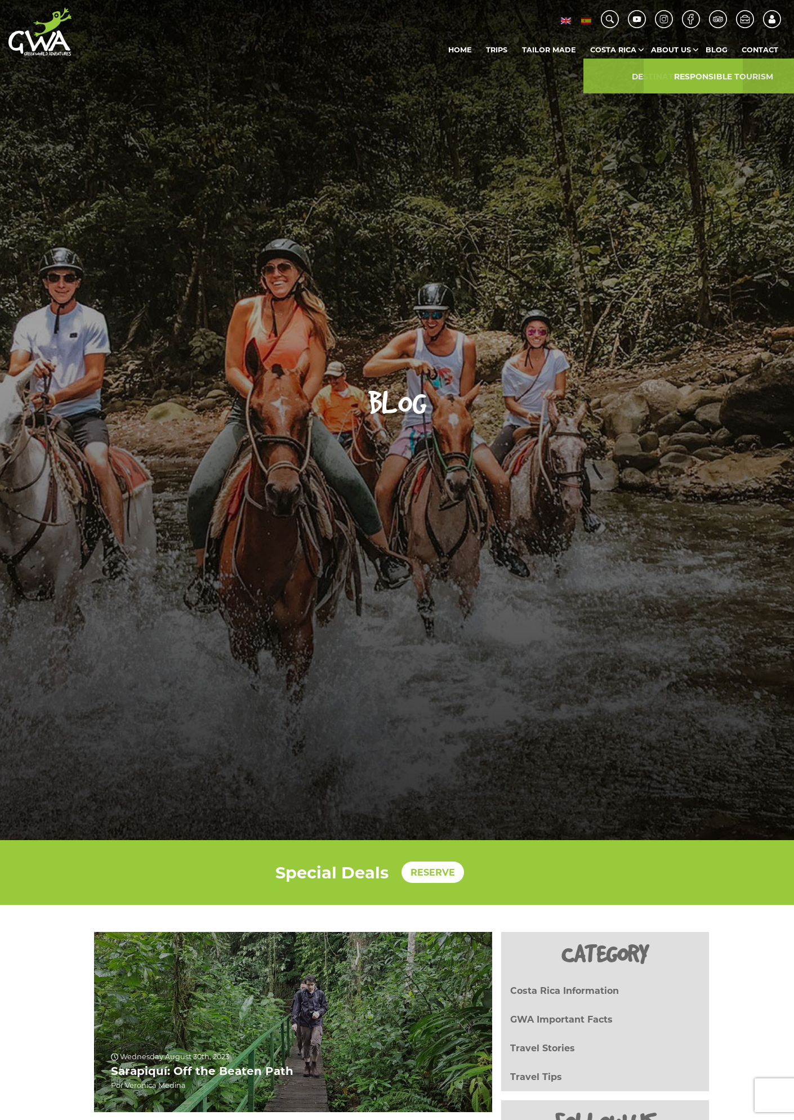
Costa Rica (613, 50)
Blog (717, 50)
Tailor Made (549, 50)
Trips (496, 50)
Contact (760, 50)
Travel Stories (542, 1048)
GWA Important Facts (561, 1019)
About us (671, 50)
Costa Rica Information (564, 990)
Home (460, 50)
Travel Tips (536, 1077)
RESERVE (433, 872)
